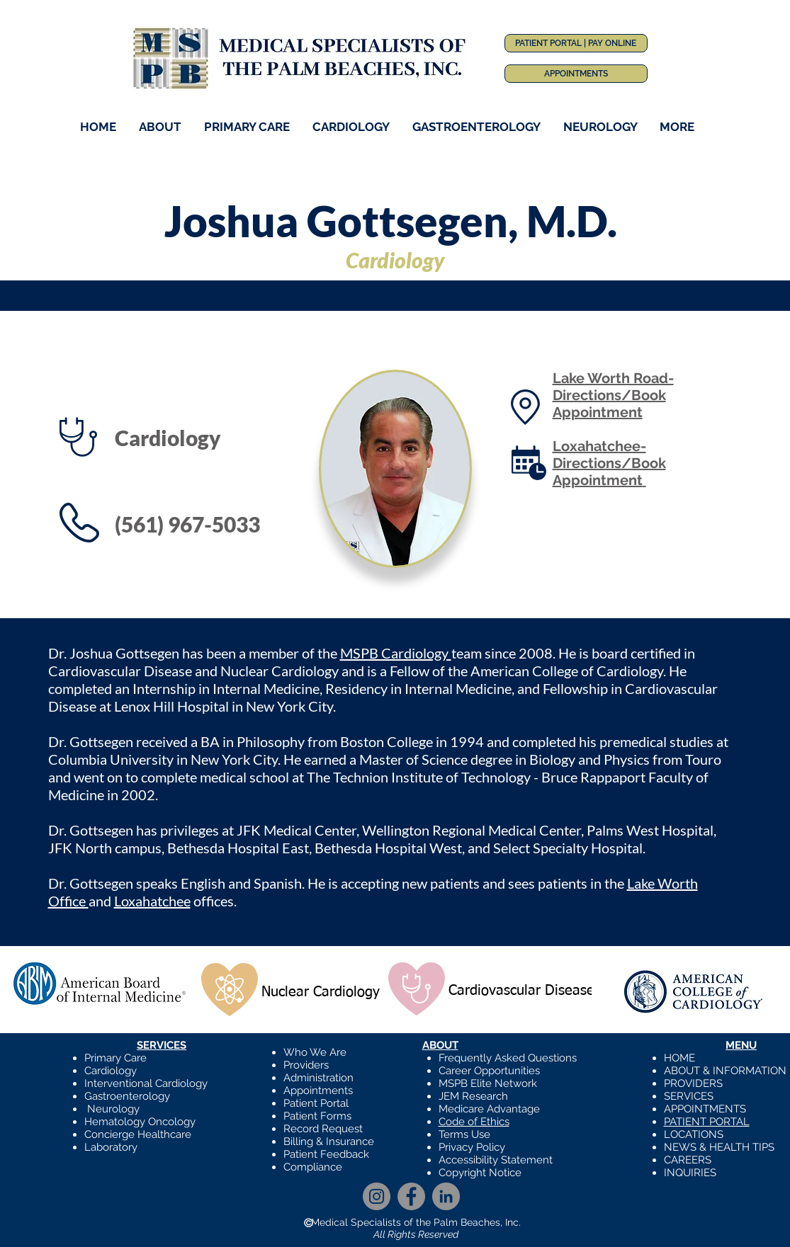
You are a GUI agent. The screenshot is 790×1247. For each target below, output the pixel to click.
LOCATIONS (693, 1134)
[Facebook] (411, 1196)
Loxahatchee (152, 900)
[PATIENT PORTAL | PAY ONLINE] (576, 43)
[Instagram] (376, 1196)
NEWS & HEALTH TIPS (719, 1147)
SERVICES (688, 1096)
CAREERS (687, 1160)
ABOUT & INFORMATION (725, 1070)
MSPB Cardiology (395, 652)
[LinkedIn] (446, 1196)
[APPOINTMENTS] (576, 73)
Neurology (113, 1109)
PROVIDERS (693, 1083)
